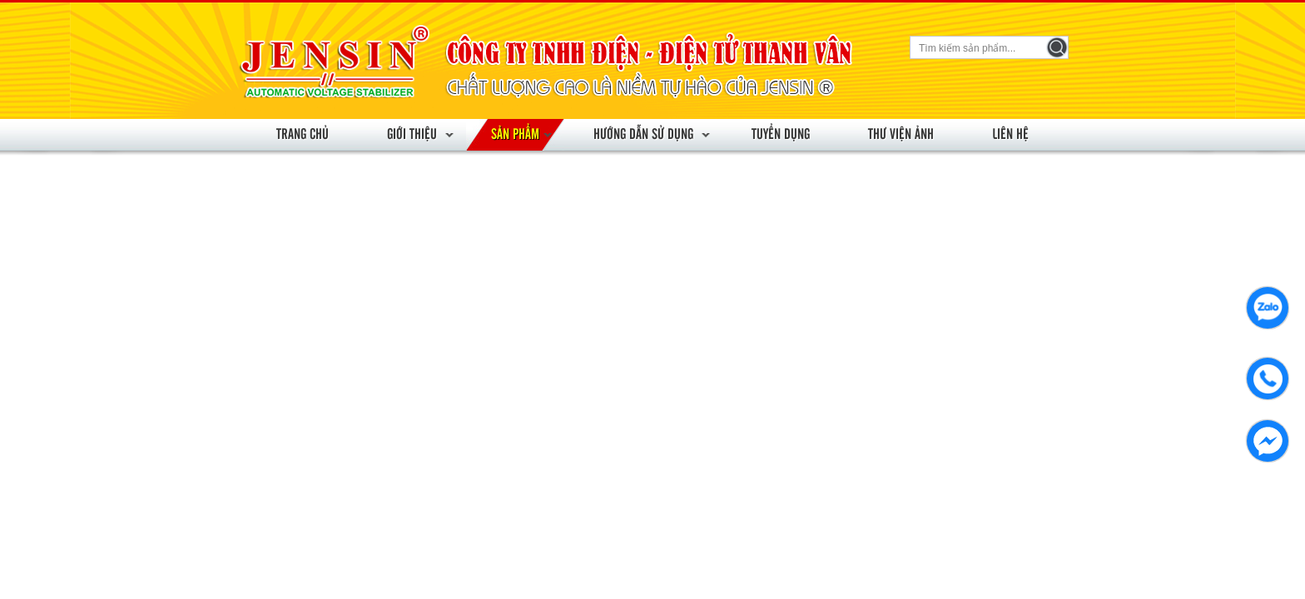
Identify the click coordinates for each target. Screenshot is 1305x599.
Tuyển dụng (781, 134)
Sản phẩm (515, 134)
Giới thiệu (412, 134)
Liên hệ (1010, 134)
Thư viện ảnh (901, 134)
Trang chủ (302, 134)
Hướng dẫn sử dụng (643, 134)
